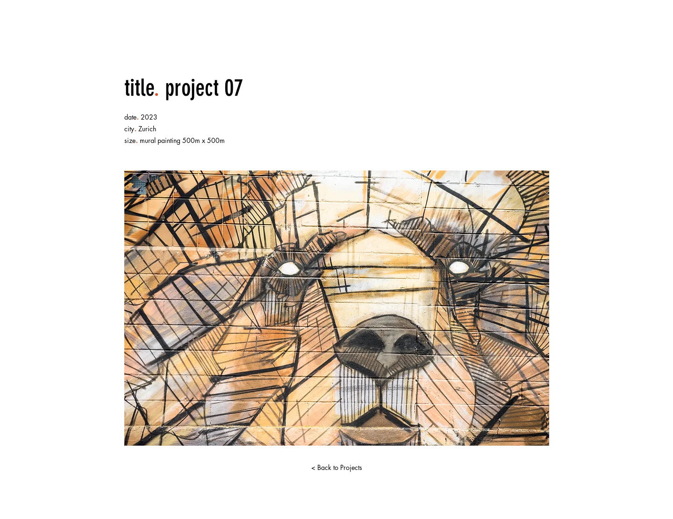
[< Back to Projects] (336, 467)
